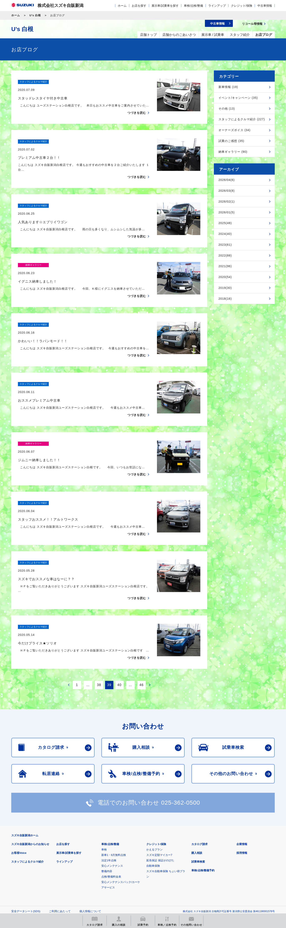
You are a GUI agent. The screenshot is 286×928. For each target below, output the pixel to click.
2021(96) (225, 266)
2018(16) (225, 298)
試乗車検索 (198, 813)
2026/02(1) (226, 201)
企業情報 (241, 795)
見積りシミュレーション (85, 883)
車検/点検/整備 (193, 5)
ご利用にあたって (60, 862)
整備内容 (106, 822)
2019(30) (225, 287)
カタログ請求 (199, 795)
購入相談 (196, 804)
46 (141, 636)
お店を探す (139, 5)
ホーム (122, 5)
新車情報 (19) (228, 87)
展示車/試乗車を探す (165, 5)
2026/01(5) (226, 212)
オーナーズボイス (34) (234, 130)
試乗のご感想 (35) (231, 141)
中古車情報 (264, 5)
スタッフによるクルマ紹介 (27, 813)
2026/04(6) (226, 180)
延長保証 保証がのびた (160, 811)
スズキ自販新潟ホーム (24, 786)
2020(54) (225, 277)
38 (99, 636)
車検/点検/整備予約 (202, 821)
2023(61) (225, 244)
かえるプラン (154, 801)
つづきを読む (136, 104)
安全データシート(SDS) (25, 862)
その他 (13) (226, 108)
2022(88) (225, 255)
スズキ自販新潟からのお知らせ (30, 795)
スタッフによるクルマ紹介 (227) (241, 119)
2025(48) (225, 223)
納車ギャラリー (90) (232, 151)
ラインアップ (217, 5)
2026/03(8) (226, 190)
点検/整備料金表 (111, 828)
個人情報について (90, 862)
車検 (104, 801)
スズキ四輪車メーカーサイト (33, 883)
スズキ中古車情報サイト (241, 883)
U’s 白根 (35, 15)
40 (119, 636)
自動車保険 (153, 817)
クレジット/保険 (241, 5)
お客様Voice (18, 804)
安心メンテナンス (112, 817)
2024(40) (225, 233)
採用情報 (241, 804)
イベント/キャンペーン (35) (238, 97)
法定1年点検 (108, 811)
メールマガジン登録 (137, 883)
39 (109, 636)
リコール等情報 (188, 883)
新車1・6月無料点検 (113, 806)
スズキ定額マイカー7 (159, 806)
